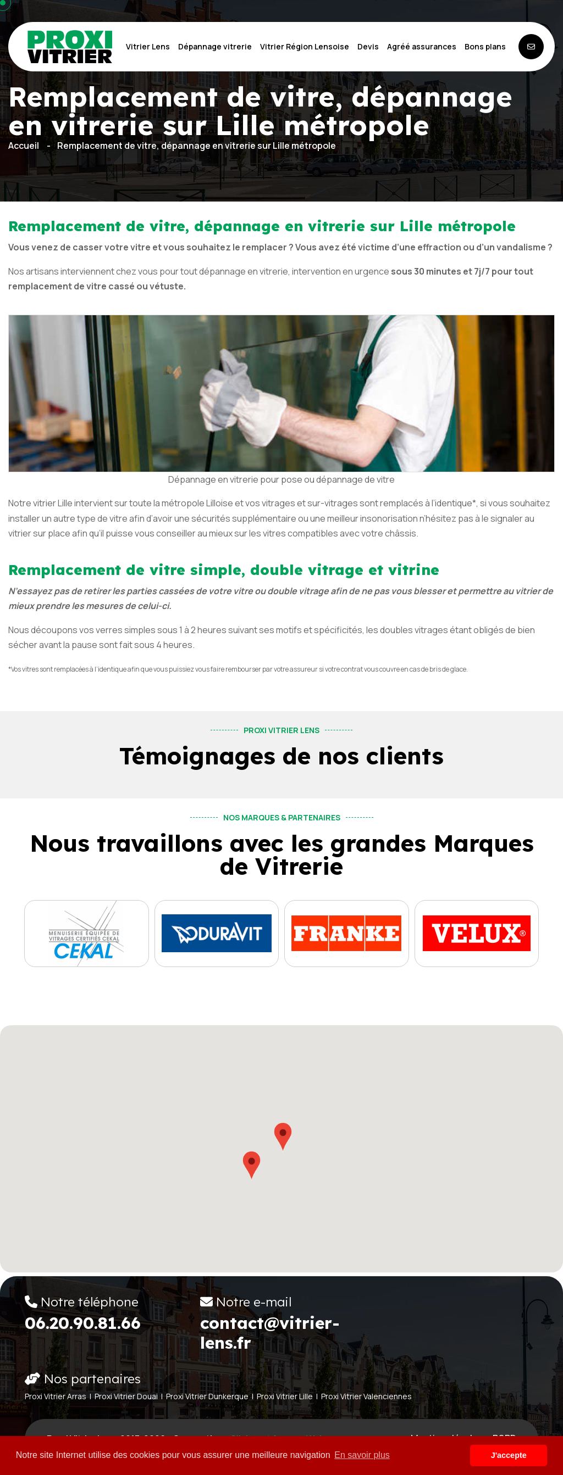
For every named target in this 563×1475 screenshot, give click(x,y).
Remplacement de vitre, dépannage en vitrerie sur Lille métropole (196, 145)
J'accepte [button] (509, 1455)
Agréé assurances (421, 46)
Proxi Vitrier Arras (55, 1396)
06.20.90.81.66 (83, 1322)
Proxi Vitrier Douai (126, 1396)
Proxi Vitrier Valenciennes (366, 1396)
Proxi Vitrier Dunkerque (207, 1396)
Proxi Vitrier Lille (285, 1396)
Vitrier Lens (148, 46)
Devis (368, 46)
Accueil (23, 145)
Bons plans (485, 46)
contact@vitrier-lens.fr (270, 1332)
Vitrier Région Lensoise (304, 46)
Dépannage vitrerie (215, 46)
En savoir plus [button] (362, 1455)
